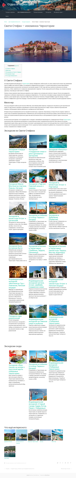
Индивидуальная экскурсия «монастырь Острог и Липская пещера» (58, 282)
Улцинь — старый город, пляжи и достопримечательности (20, 468)
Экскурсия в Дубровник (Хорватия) (54, 217)
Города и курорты (26, 21)
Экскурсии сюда (10, 74)
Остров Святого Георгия (20, 442)
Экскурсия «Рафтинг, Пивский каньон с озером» (37, 186)
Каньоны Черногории (33, 441)
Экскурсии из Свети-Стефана (13, 72)
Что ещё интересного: (11, 75)
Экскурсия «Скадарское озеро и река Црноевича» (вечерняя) (37, 153)
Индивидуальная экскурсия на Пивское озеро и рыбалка (38, 321)
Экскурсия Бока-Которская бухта (15, 247)
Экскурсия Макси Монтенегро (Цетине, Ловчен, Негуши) (17, 186)
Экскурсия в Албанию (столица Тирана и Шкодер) (38, 217)
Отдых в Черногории (21, 4)
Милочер (8, 70)
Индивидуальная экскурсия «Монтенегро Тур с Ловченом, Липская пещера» (17, 283)
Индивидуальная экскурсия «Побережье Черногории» (56, 320)
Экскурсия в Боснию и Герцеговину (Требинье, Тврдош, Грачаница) (37, 249)
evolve (28, 475)
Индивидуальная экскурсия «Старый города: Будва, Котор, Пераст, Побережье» (37, 405)
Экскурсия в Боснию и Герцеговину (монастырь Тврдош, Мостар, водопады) (57, 249)
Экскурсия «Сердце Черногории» (17, 151)
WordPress (47, 475)
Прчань (41, 441)
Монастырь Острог (65, 468)
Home (5, 21)
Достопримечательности (14, 21)
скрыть (16, 65)
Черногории (26, 83)
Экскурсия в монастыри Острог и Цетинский (17, 218)
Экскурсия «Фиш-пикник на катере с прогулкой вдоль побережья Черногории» (17, 369)
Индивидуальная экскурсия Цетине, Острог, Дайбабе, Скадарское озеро (36, 284)
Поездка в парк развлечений (15, 317)
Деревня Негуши (8, 441)
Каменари (6, 458)
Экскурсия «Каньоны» (58, 150)
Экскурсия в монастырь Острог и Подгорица (57, 185)
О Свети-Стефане (10, 68)
